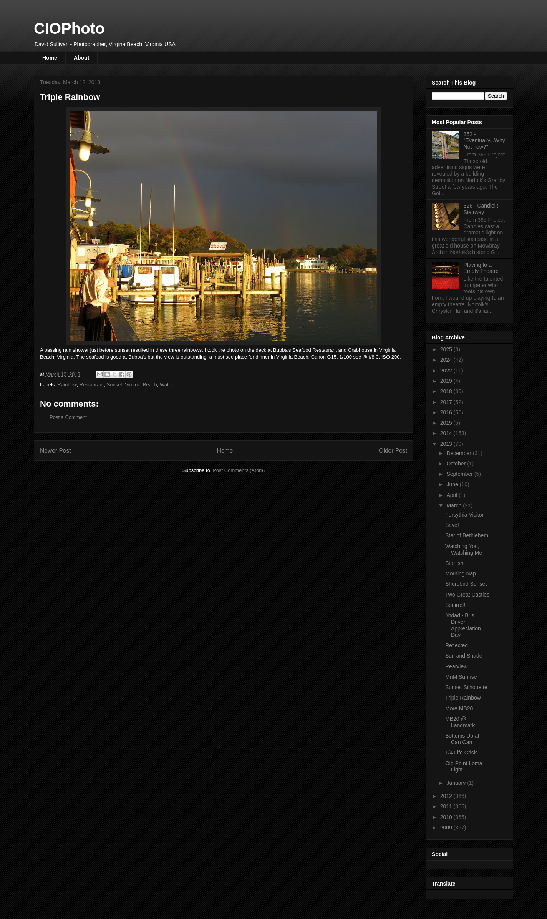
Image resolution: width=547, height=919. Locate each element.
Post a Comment (68, 417)
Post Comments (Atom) (239, 470)
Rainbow (67, 384)
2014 (447, 433)
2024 (447, 360)
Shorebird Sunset (466, 584)
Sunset (114, 384)
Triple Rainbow (463, 698)
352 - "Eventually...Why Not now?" (484, 140)
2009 (447, 827)
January (456, 783)
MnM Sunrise (461, 677)
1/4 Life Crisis (461, 752)
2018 (447, 391)
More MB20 (459, 708)
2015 (447, 423)
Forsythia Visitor (464, 515)
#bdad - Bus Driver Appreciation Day (463, 625)
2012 (447, 796)
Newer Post (55, 450)
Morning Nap (460, 573)
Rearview (456, 666)
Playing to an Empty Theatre (481, 268)
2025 (447, 349)
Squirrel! (455, 605)
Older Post (393, 450)
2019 (447, 381)
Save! (452, 525)
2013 (447, 444)
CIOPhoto (69, 28)
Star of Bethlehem (466, 535)
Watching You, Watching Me (463, 549)
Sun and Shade (463, 656)
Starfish (454, 563)
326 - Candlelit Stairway (481, 209)
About (81, 58)
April (452, 495)
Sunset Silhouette (466, 687)
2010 (447, 817)
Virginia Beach (141, 384)
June (452, 484)
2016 (447, 412)
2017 (447, 402)
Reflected (456, 645)
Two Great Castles (467, 595)
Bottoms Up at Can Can (462, 739)
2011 (447, 806)
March (454, 505)
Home (49, 58)
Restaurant (92, 384)
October (456, 463)
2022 (447, 370)
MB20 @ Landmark (460, 722)
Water (166, 384)
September (460, 474)
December (459, 453)
